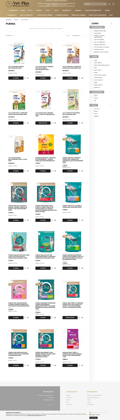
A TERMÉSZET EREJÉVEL (62, 15)
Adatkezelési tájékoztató (92, 397)
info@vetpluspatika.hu (48, 400)
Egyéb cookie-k (96, 414)
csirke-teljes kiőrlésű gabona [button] (101, 65)
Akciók (23, 10)
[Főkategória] (9, 19)
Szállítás (89, 402)
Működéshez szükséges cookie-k (100, 412)
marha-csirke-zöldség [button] (100, 75)
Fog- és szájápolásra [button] (99, 42)
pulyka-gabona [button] (98, 85)
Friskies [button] (96, 111)
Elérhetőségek (90, 404)
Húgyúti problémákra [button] (99, 44)
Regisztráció (69, 397)
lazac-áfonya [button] (97, 70)
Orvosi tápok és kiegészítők (97, 15)
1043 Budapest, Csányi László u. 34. (45, 395)
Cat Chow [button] (96, 109)
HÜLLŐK (107, 10)
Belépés (68, 395)
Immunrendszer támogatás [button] (101, 47)
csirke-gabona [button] (98, 62)
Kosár (67, 402)
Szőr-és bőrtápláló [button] (99, 39)
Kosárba (16, 78)
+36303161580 (50, 397)
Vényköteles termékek (79, 15)
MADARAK (78, 10)
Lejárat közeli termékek (44, 15)
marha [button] (96, 72)
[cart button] (113, 4)
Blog (111, 15)
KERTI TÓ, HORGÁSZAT (26, 15)
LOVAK (56, 10)
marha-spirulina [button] (98, 80)
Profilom (68, 399)
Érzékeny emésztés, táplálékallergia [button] (99, 36)
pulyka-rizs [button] (97, 87)
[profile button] (109, 4)
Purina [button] (95, 114)
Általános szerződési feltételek (94, 395)
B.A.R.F (48, 10)
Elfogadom (93, 417)
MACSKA (38, 10)
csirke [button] (95, 60)
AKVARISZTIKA (11, 15)
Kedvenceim (69, 404)
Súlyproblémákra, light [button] (100, 31)
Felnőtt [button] (96, 98)
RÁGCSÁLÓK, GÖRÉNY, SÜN (93, 10)
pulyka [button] (96, 82)
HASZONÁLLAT (67, 10)
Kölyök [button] (95, 95)
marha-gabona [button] (98, 77)
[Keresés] (95, 4)
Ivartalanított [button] (97, 33)
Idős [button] (95, 100)
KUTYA (30, 10)
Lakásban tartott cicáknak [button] (101, 52)
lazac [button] (95, 67)
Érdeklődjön (43, 123)
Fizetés (88, 399)
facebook (49, 404)
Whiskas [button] (96, 116)
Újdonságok (13, 10)
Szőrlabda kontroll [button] (99, 49)
